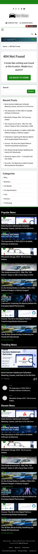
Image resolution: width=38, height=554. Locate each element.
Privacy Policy (22, 551)
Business (7, 182)
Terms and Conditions (9, 551)
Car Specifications (10, 190)
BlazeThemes (23, 543)
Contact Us (32, 551)
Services (7, 199)
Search (6, 87)
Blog (5, 177)
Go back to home (19, 77)
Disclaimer (25, 547)
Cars (5, 194)
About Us (17, 547)
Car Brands (8, 186)
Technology (8, 203)
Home (11, 547)
